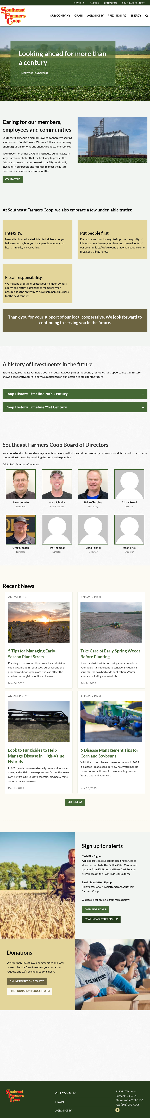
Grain (78, 15)
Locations (78, 3)
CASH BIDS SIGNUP (95, 909)
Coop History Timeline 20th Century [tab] (36, 394)
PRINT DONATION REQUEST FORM (29, 991)
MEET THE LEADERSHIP (34, 73)
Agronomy (95, 15)
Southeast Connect (133, 3)
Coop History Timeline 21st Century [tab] (36, 407)
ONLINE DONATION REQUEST (26, 981)
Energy (135, 15)
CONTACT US (12, 179)
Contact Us (110, 3)
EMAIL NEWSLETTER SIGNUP (101, 919)
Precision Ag (117, 15)
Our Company (60, 15)
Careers (94, 3)
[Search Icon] (146, 15)
